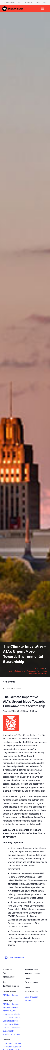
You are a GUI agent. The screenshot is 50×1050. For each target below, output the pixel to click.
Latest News (40, 3)
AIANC (6, 1011)
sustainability (8, 1031)
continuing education (11, 1017)
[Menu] (42, 8)
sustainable (8, 1034)
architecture (8, 1014)
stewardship (16, 1027)
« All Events (9, 682)
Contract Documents (13, 3)
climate (17, 1014)
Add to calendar (17, 958)
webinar (16, 1034)
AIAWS (13, 1011)
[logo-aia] (12, 8)
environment (8, 1024)
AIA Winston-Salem (11, 1007)
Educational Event (10, 1021)
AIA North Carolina (11, 995)
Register (28, 3)
